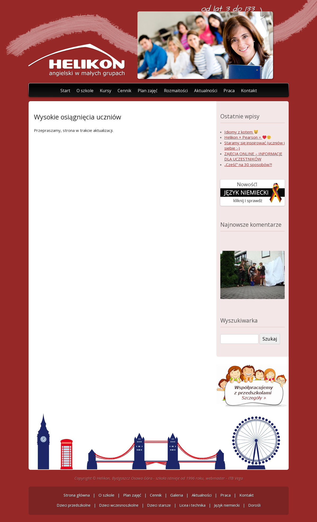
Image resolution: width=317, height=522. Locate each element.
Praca (229, 90)
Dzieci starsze (159, 505)
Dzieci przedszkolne (74, 505)
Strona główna (77, 495)
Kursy (105, 90)
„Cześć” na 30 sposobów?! (248, 164)
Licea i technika (192, 505)
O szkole (85, 90)
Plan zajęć (148, 90)
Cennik (124, 90)
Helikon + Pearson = (247, 137)
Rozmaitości (176, 90)
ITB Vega (235, 478)
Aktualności (205, 90)
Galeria (176, 495)
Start (65, 90)
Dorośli (254, 505)
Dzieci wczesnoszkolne (119, 505)
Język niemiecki (227, 505)
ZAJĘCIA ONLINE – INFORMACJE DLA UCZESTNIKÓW (253, 156)
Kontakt (249, 90)
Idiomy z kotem (241, 132)
